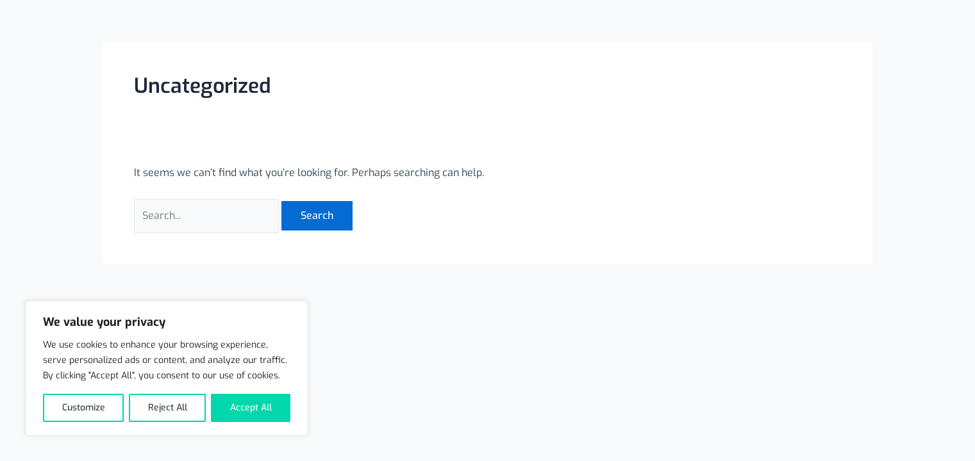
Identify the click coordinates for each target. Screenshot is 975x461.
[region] (167, 368)
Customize (83, 407)
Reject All (167, 407)
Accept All (251, 407)
